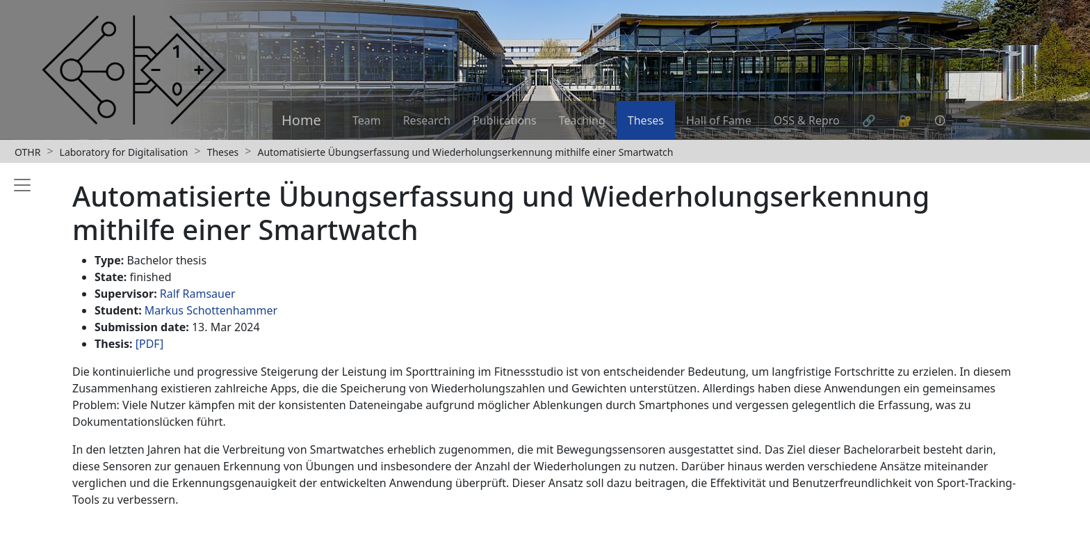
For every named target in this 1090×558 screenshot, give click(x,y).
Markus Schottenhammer (211, 310)
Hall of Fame (718, 120)
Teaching (582, 120)
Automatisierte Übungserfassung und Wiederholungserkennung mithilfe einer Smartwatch (465, 152)
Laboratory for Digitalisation (124, 152)
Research (427, 120)
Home (301, 120)
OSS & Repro (807, 120)
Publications (504, 120)
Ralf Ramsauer (198, 293)
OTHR (27, 152)
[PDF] (150, 343)
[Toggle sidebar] (19, 357)
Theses (646, 120)
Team (366, 120)
